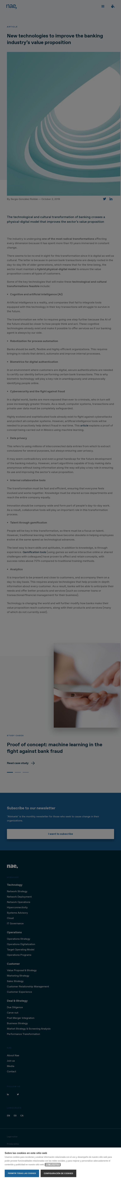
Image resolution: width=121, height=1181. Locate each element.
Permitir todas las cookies (22, 1173)
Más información (52, 1164)
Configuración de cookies (58, 1173)
